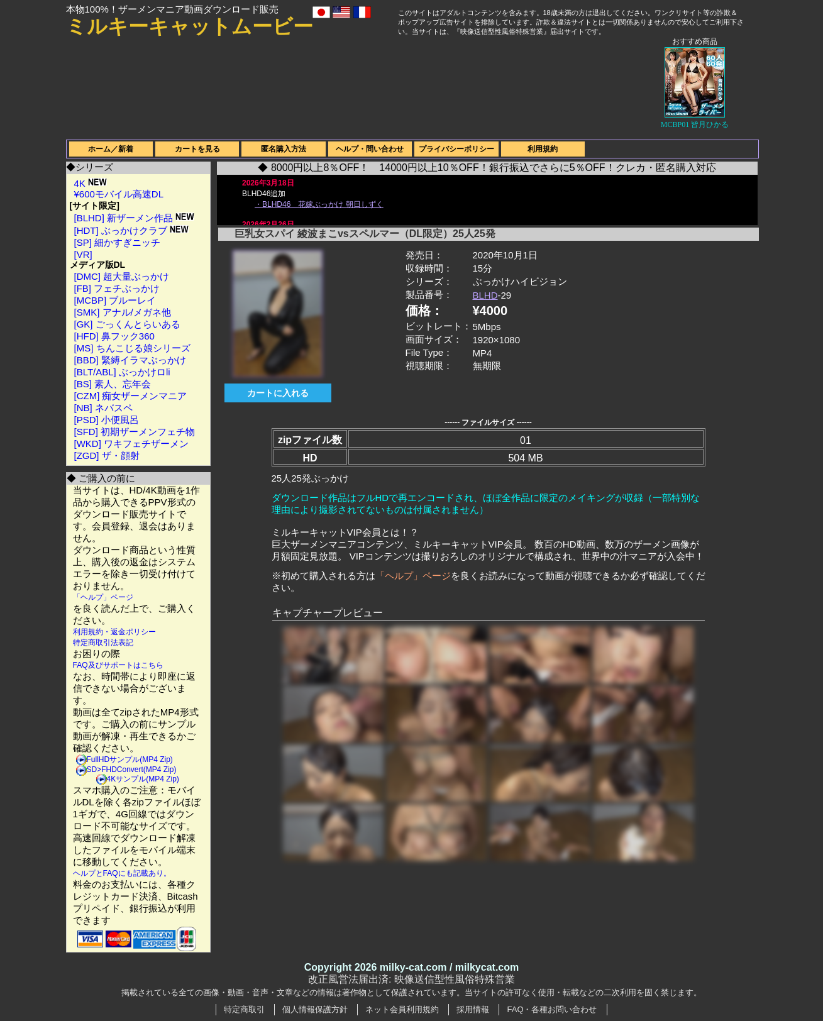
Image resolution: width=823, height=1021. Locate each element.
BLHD (485, 295)
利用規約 (542, 149)
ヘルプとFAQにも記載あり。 (122, 873)
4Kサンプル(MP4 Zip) (143, 779)
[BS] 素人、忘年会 (113, 383)
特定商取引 (244, 1009)
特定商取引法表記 (103, 642)
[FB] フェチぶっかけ (117, 288)
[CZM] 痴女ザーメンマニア (130, 395)
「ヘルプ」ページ (103, 597)
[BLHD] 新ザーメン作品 (134, 217)
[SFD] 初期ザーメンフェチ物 (135, 431)
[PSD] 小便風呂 (106, 419)
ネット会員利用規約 (402, 1009)
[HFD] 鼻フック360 (114, 336)
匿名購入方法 (283, 149)
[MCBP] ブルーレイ (115, 300)
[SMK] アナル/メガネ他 (122, 312)
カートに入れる (278, 393)
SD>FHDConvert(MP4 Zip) (132, 769)
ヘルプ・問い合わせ (370, 149)
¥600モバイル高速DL (119, 194)
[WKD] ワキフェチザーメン (131, 443)
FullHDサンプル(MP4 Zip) (130, 759)
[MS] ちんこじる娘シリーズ (132, 348)
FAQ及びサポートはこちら (118, 665)
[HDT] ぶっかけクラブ (131, 230)
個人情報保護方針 (315, 1009)
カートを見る (197, 149)
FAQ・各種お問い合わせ (552, 1009)
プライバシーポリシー (456, 149)
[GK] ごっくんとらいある (127, 324)
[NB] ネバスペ (103, 407)
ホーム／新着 (110, 149)
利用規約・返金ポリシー (114, 631)
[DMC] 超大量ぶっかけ (122, 276)
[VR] (83, 254)
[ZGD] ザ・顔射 (107, 455)
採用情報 (472, 1009)
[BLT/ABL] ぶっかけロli (122, 372)
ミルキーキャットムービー (189, 26)
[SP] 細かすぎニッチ (117, 242)
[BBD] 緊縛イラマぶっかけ (130, 360)
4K (91, 183)
